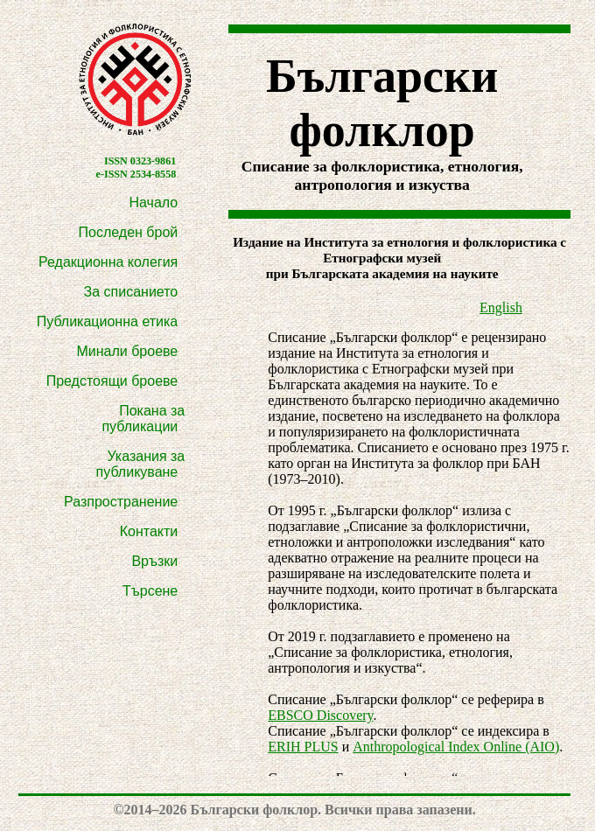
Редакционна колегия (108, 262)
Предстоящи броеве (112, 381)
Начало (154, 202)
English (501, 307)
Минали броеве (127, 351)
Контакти (149, 531)
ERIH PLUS (303, 746)
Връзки (154, 561)
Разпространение (121, 501)
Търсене (150, 590)
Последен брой (128, 232)
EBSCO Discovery (320, 715)
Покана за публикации (143, 418)
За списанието (131, 291)
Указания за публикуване (141, 464)
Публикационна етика (107, 321)
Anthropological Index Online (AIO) (456, 746)
